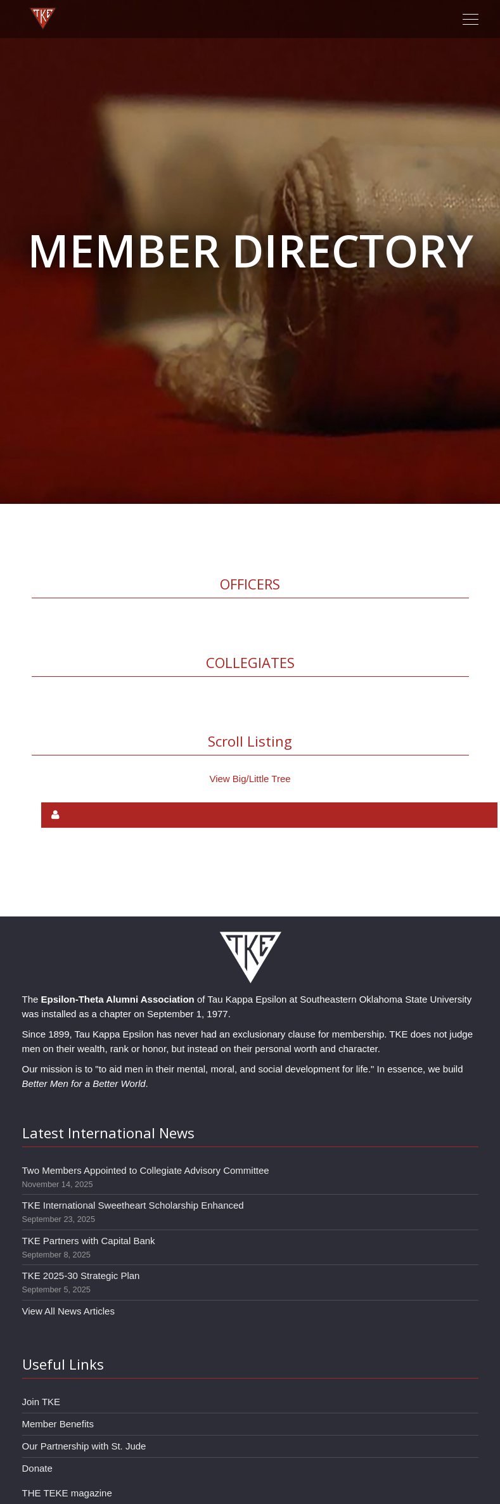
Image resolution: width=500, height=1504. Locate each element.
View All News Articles (68, 1311)
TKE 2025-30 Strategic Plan (81, 1275)
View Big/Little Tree (249, 778)
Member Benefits (58, 1423)
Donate (37, 1468)
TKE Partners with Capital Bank (88, 1240)
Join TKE (41, 1401)
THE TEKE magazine (67, 1493)
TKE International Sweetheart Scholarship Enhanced (133, 1205)
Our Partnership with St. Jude (84, 1446)
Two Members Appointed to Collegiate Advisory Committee (145, 1170)
